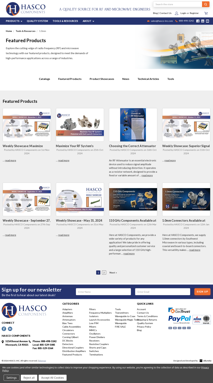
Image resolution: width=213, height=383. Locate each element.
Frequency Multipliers (100, 312)
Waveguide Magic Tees (127, 319)
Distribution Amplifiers (74, 351)
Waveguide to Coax (125, 316)
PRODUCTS (14, 21)
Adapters (67, 309)
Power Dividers (97, 337)
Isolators (94, 316)
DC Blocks (67, 340)
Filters (92, 309)
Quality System (145, 323)
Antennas (67, 316)
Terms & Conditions (147, 316)
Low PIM (93, 323)
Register (194, 13)
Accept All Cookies (52, 378)
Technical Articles (148, 78)
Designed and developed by (192, 360)
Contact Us (166, 13)
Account (141, 309)
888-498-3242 (184, 21)
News (125, 78)
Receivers (94, 340)
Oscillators (95, 333)
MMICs (93, 330)
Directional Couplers (73, 347)
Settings (11, 378)
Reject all (29, 378)
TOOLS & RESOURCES (65, 21)
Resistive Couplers (99, 344)
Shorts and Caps (97, 347)
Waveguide (121, 323)
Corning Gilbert (70, 337)
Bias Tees (67, 323)
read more (10, 160)
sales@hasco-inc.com (160, 21)
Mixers (92, 326)
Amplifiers (67, 312)
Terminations (96, 354)
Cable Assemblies (71, 326)
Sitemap (42, 360)
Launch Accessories (99, 319)
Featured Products (70, 78)
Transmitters (122, 312)
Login (183, 13)
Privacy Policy (144, 326)
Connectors (68, 333)
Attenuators (69, 319)
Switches (94, 351)
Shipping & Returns (147, 319)
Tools (170, 78)
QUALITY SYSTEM (37, 21)
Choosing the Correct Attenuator (132, 146)
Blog (155, 13)
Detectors (67, 344)
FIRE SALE (120, 326)
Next (112, 272)
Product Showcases (102, 78)
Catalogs (44, 78)
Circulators (68, 330)
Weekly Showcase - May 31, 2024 (79, 220)
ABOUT (88, 21)
